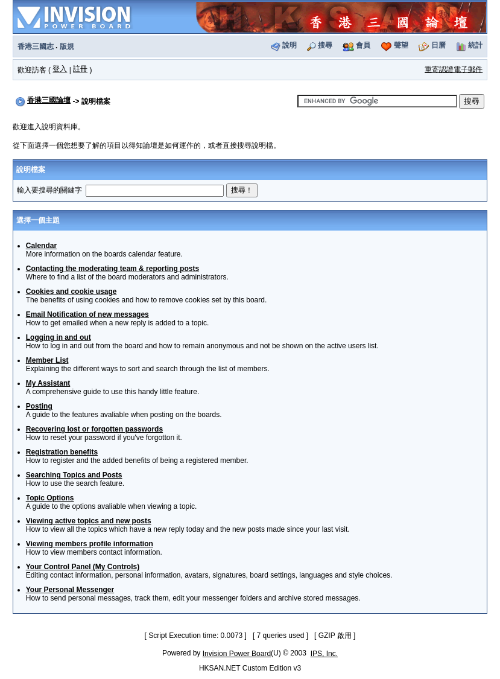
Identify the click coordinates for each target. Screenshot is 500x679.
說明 (289, 45)
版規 (67, 46)
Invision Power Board (237, 653)
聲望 (401, 45)
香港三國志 (35, 46)
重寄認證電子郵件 (454, 69)
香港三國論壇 (49, 100)
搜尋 (325, 45)
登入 (59, 69)
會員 (363, 45)
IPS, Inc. (324, 653)
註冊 (80, 69)
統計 (475, 45)
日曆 (438, 45)
